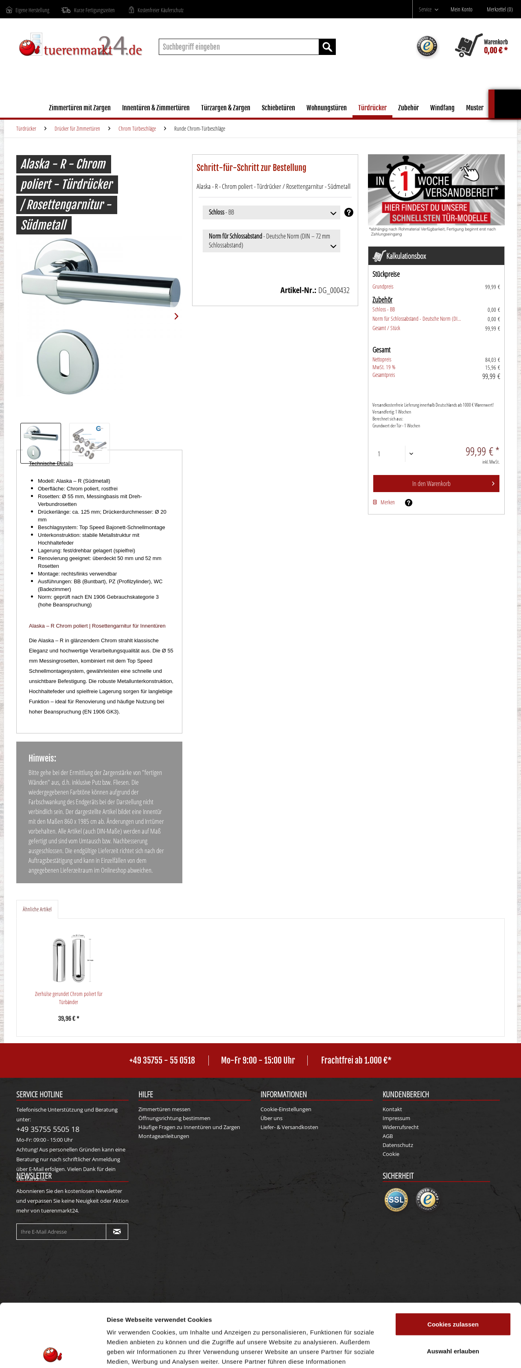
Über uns (271, 1118)
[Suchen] (327, 47)
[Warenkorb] (481, 47)
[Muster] (474, 109)
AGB (388, 1136)
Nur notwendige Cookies (453, 1314)
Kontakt (392, 1109)
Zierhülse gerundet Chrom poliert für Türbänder (69, 998)
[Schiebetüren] (278, 109)
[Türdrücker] (372, 109)
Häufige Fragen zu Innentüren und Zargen (189, 1127)
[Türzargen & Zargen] (225, 109)
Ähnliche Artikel (37, 909)
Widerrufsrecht (401, 1127)
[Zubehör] (408, 109)
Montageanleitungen (163, 1136)
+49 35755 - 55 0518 (162, 1060)
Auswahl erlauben (453, 1288)
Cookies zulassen (453, 1261)
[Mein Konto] (464, 9)
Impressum (396, 1118)
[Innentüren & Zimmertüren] (155, 109)
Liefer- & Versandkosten (289, 1127)
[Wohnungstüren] (326, 109)
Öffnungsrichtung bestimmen (174, 1118)
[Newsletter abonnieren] (117, 1232)
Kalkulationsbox (508, 93)
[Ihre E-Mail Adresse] (61, 1232)
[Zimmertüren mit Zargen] (79, 109)
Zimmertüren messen (164, 1109)
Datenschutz (398, 1145)
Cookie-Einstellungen (285, 1109)
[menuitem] (428, 9)
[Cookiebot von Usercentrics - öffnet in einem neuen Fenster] (52, 1352)
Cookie (391, 1154)
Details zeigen (432, 1351)
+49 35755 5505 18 (47, 1129)
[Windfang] (442, 109)
